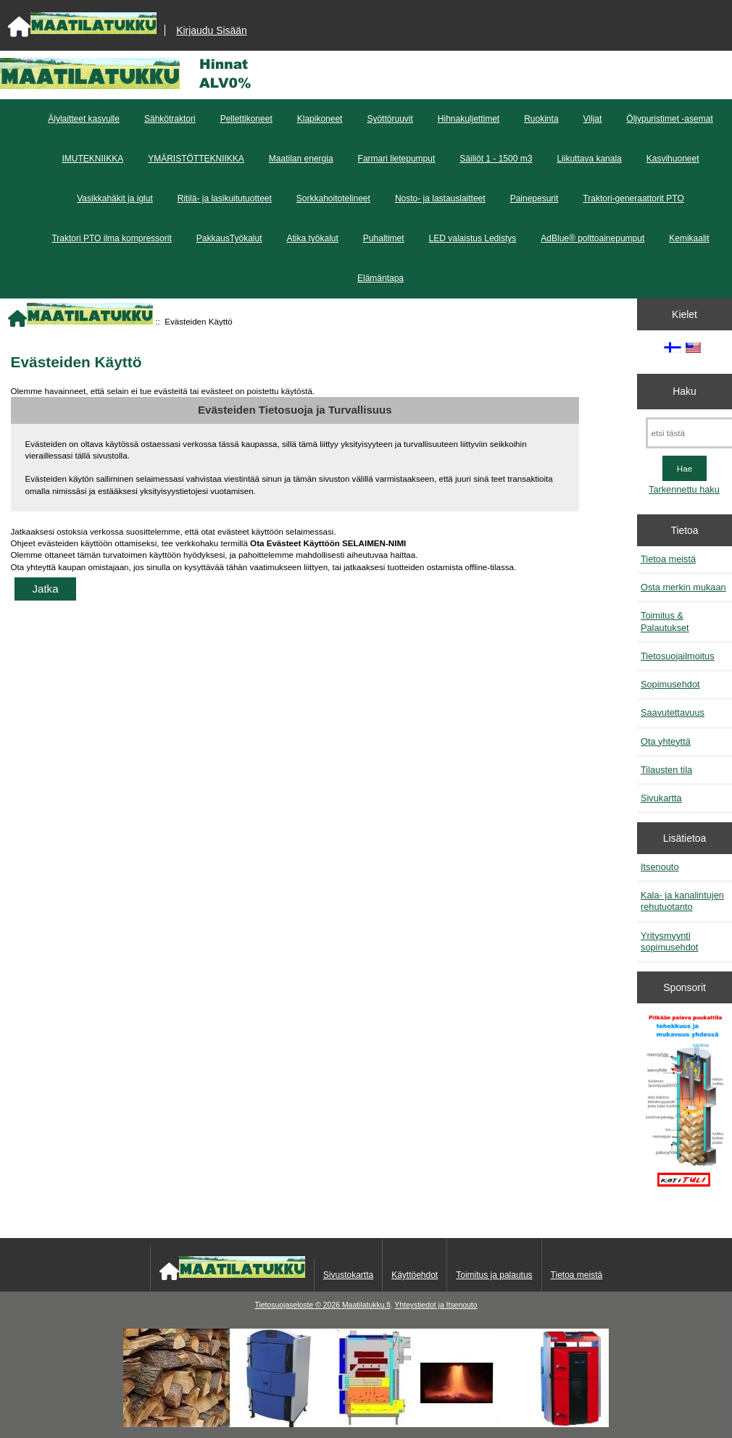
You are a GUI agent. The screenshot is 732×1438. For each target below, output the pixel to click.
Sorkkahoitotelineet (333, 198)
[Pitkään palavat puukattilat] (685, 1105)
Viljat (592, 119)
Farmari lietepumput (397, 159)
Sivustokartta (348, 1275)
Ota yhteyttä (666, 741)
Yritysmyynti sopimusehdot (669, 941)
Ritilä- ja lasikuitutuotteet (225, 198)
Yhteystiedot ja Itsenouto (435, 1305)
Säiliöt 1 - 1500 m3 (495, 159)
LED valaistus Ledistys (473, 238)
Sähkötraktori (170, 119)
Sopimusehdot (670, 684)
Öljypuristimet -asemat (669, 119)
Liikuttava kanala (589, 159)
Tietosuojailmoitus (678, 656)
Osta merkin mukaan (683, 587)
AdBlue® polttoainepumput (592, 238)
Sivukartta (661, 798)
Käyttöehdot (414, 1275)
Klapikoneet (320, 119)
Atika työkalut (312, 238)
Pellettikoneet (246, 119)
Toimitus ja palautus (494, 1275)
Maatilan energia (301, 159)
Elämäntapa (380, 278)
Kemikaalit (689, 238)
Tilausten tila (666, 769)
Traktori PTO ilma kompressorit (111, 238)
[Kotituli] (366, 1424)
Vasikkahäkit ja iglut (115, 198)
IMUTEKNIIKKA (92, 159)
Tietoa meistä (668, 558)
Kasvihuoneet (672, 159)
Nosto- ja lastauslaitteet (440, 198)
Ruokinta (541, 119)
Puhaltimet (383, 238)
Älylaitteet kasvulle (84, 119)
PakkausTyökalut (229, 238)
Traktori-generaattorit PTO (633, 198)
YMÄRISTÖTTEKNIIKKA (196, 159)
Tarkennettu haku (684, 489)
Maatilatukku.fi (366, 1305)
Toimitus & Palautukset (665, 621)
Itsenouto (659, 866)
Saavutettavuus (672, 712)
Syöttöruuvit (389, 119)
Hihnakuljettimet (468, 119)
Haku (684, 391)
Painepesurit (534, 198)
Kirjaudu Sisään (211, 30)
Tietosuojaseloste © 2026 (297, 1305)
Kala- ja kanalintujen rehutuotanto (682, 901)
